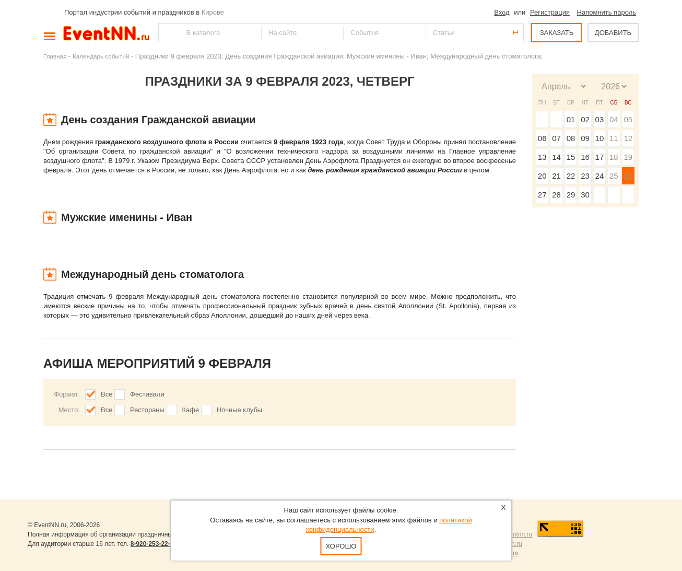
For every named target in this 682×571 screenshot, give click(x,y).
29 (571, 194)
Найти (167, 32)
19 (628, 157)
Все (106, 394)
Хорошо (341, 546)
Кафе (190, 410)
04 (613, 119)
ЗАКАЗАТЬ (557, 33)
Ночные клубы (239, 410)
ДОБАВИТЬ (613, 33)
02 (585, 119)
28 (556, 194)
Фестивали (147, 394)
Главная (54, 56)
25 (613, 175)
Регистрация (550, 12)
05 (628, 119)
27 (542, 194)
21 (556, 175)
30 (585, 194)
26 (628, 175)
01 (571, 119)
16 (585, 157)
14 (556, 157)
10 (599, 138)
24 (599, 175)
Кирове (213, 12)
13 (542, 157)
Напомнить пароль (606, 12)
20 (542, 175)
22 (571, 175)
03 (599, 119)
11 (613, 138)
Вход (501, 12)
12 (628, 138)
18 (613, 157)
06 (542, 138)
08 (571, 138)
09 (585, 138)
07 (556, 138)
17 (599, 157)
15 (571, 157)
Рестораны (147, 410)
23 (585, 175)
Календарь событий (101, 56)
